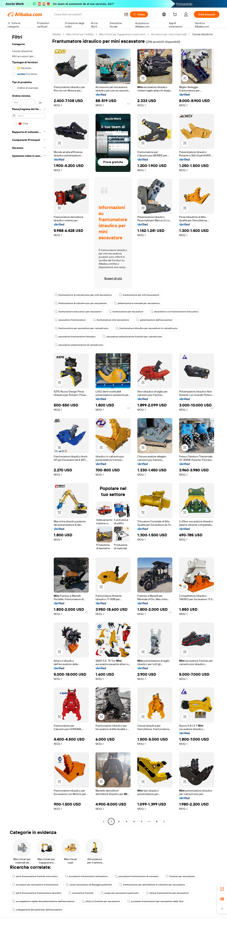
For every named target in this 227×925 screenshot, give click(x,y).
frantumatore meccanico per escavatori (78, 311)
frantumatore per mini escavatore (139, 294)
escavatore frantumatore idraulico (75, 336)
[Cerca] (139, 14)
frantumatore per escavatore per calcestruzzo (81, 328)
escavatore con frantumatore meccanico (174, 311)
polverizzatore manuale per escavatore (137, 303)
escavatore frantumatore (70, 319)
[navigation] (29, 428)
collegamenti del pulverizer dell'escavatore (37, 909)
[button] (126, 14)
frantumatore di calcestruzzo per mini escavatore (83, 294)
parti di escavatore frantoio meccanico (35, 876)
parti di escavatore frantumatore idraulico (36, 893)
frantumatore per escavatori (126, 311)
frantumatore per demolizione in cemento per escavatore (152, 884)
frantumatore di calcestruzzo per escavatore (81, 303)
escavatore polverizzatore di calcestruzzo (79, 344)
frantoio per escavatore (180, 876)
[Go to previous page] (103, 821)
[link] (222, 889)
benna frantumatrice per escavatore (167, 893)
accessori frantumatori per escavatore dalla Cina (155, 901)
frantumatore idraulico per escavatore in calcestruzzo (146, 328)
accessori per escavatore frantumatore (35, 884)
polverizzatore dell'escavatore (154, 319)
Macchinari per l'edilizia (79, 34)
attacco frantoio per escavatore (101, 901)
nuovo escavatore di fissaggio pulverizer (89, 884)
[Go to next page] (164, 821)
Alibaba (56, 34)
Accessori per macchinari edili (169, 34)
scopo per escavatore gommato (120, 893)
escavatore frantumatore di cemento (137, 876)
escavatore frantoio (80, 893)
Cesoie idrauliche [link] (202, 34)
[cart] (175, 14)
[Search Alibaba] (87, 14)
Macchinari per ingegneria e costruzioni (122, 34)
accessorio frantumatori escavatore (86, 876)
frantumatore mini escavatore (111, 319)
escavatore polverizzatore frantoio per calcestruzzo (132, 336)
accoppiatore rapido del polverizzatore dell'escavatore (43, 901)
